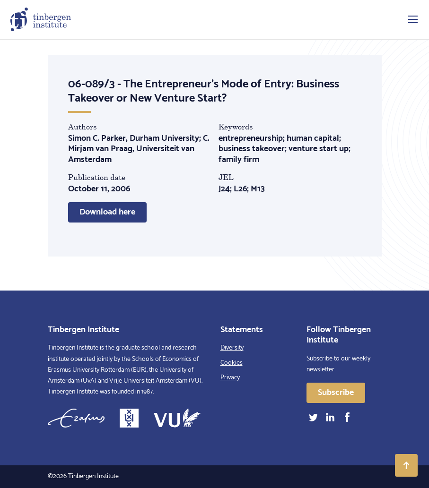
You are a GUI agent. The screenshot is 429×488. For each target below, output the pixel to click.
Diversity (232, 347)
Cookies (231, 363)
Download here (107, 212)
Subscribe (336, 392)
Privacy (230, 377)
